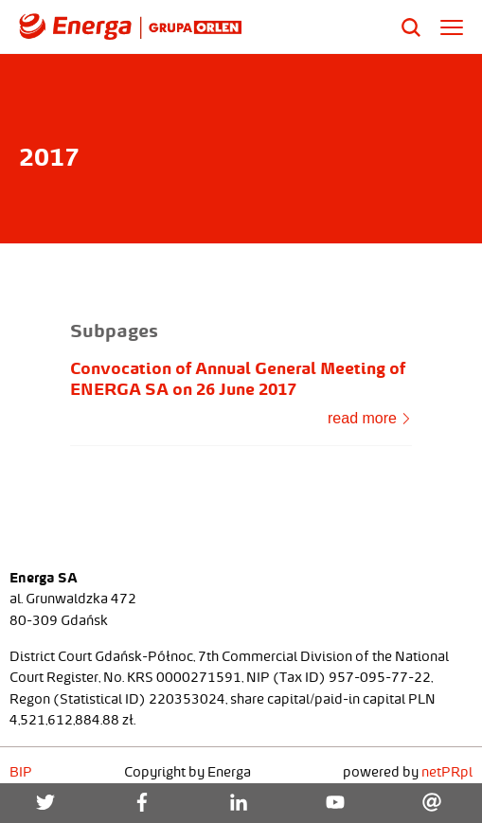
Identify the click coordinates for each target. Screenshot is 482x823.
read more (369, 418)
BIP (20, 771)
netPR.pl (447, 771)
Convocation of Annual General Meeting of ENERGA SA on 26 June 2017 (237, 378)
